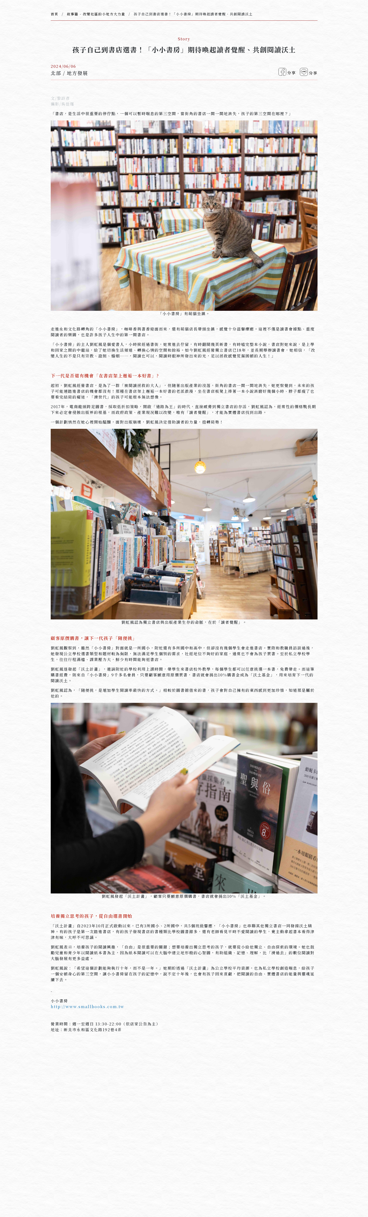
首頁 (54, 14)
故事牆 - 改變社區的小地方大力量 (96, 14)
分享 (287, 72)
